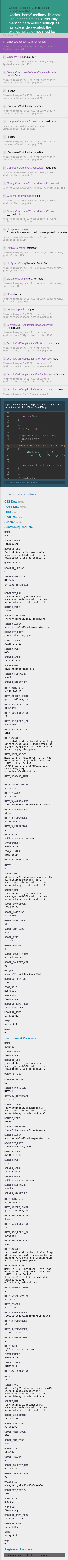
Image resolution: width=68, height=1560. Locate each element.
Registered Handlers (18, 1549)
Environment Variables (20, 1038)
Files (7, 511)
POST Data (11, 506)
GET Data (10, 501)
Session (9, 522)
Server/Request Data (18, 527)
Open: (33, 406)
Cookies (10, 516)
